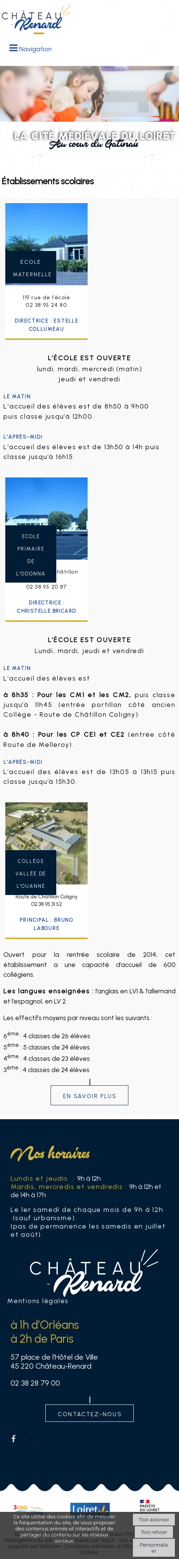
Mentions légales (38, 1301)
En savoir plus (90, 1110)
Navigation (35, 49)
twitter (31, 1438)
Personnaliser (154, 1548)
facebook (13, 1438)
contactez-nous (90, 1413)
